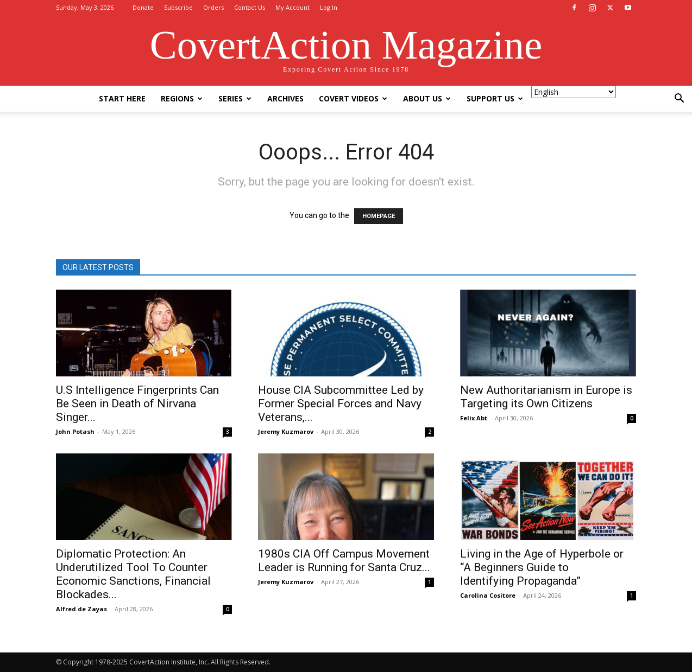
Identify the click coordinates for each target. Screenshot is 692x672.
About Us (427, 98)
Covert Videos (353, 98)
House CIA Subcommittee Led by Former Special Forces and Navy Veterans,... (341, 403)
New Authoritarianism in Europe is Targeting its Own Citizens (546, 396)
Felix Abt (473, 418)
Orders (213, 7)
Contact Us (249, 7)
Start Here (122, 98)
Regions (182, 98)
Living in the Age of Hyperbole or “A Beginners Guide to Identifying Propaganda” (542, 567)
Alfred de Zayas (81, 609)
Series (234, 98)
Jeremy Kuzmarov (285, 431)
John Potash (75, 431)
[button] (679, 99)
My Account (292, 7)
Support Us (495, 98)
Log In (328, 7)
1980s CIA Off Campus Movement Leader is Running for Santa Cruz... (344, 560)
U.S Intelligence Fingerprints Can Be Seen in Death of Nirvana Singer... (137, 403)
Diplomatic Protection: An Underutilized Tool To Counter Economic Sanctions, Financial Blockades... (133, 574)
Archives (285, 98)
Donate (143, 7)
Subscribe (178, 7)
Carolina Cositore (487, 595)
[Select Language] (573, 92)
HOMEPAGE (378, 216)
